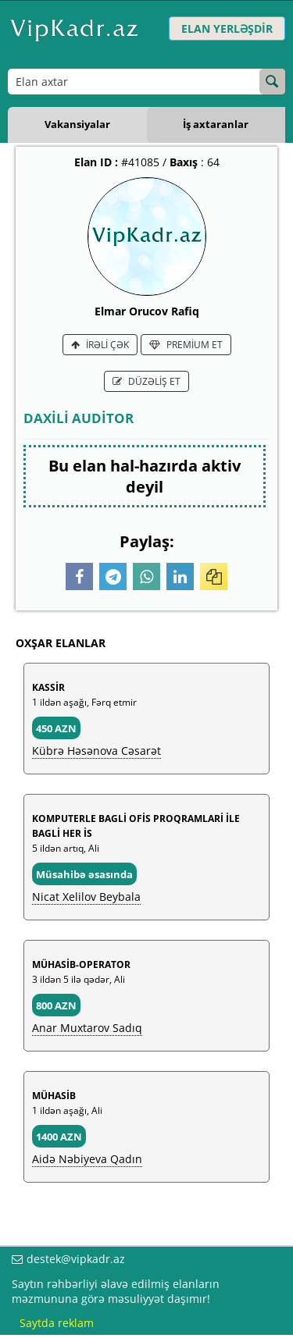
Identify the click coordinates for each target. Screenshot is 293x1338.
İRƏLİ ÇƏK (100, 344)
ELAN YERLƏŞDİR (227, 28)
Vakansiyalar (77, 124)
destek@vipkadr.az (76, 1258)
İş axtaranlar (215, 124)
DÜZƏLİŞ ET (146, 381)
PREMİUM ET (186, 344)
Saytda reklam (57, 1322)
